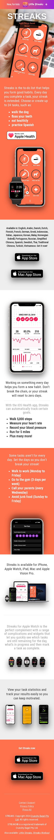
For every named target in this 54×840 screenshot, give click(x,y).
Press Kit (27, 809)
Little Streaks (25, 832)
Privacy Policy (27, 806)
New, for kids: (27, 4)
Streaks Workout (41, 832)
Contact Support (27, 802)
